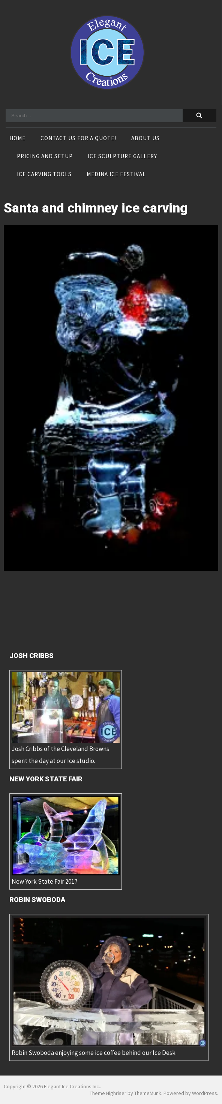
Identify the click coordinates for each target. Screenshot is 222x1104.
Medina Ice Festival (116, 175)
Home (17, 139)
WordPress (204, 1093)
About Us (145, 139)
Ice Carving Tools (44, 175)
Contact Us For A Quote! (78, 139)
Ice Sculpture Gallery (122, 157)
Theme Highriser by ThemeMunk (125, 1093)
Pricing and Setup (45, 157)
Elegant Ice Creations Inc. (72, 1086)
